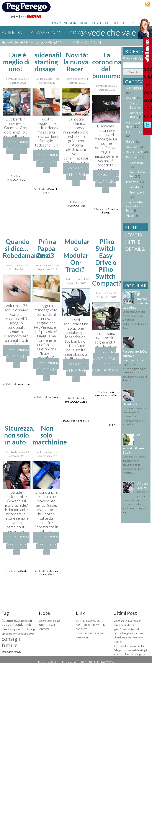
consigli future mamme (11, 645)
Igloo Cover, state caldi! (127, 629)
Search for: (134, 59)
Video (130, 215)
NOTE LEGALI (47, 625)
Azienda (12, 32)
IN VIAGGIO (14, 42)
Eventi (33, 52)
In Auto (134, 187)
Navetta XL (131, 404)
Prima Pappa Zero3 (46, 248)
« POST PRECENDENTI (75, 421)
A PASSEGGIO (45, 32)
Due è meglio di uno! (16, 62)
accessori (26, 620)
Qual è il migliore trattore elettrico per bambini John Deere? (129, 637)
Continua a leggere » (17, 148)
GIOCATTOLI (50, 42)
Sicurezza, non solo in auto (19, 435)
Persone (131, 157)
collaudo (11, 633)
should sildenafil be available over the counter (147, 92)
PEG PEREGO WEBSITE (89, 620)
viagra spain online (49, 620)
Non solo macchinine (50, 435)
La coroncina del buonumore (109, 65)
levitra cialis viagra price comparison (105, 361)
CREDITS (44, 629)
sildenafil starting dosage (47, 62)
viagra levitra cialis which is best (134, 206)
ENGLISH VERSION (64, 23)
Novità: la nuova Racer (76, 62)
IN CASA (53, 397)
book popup (14, 629)
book (19, 624)
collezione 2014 (25, 633)
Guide (9, 52)
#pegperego (11, 620)
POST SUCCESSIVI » (119, 425)
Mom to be (23, 384)
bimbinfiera (8, 624)
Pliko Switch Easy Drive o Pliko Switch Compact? (106, 262)
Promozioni (87, 42)
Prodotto (132, 182)
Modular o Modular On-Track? (76, 255)
